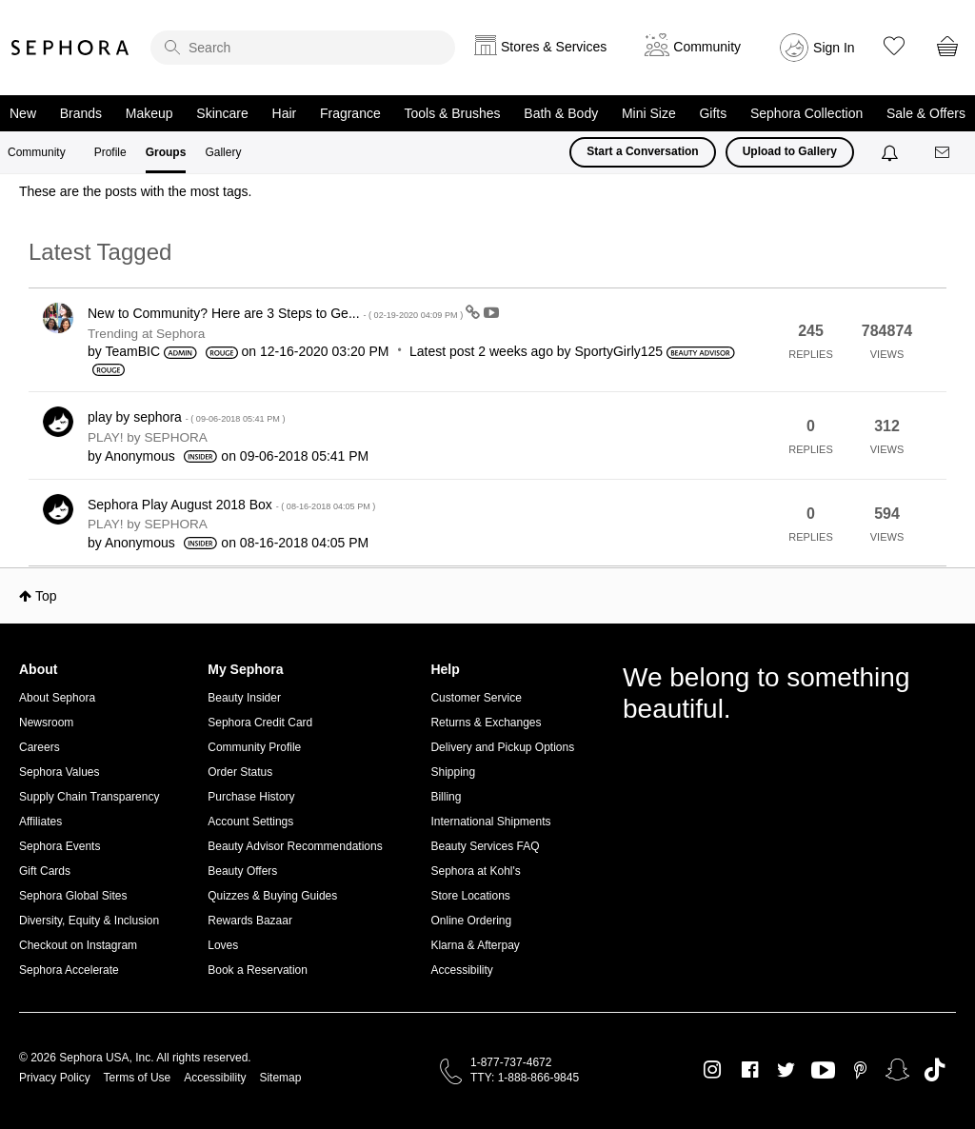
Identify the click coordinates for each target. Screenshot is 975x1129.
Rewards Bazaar (250, 920)
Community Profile (254, 747)
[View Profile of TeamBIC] (132, 351)
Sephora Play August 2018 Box (231, 504)
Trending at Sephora (146, 334)
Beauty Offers (242, 871)
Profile (110, 152)
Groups (166, 152)
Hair (284, 113)
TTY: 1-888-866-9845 (524, 1077)
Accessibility (461, 970)
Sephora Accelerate (69, 970)
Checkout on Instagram (78, 945)
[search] (302, 47)
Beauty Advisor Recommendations (295, 846)
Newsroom (46, 722)
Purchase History (251, 796)
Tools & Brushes (452, 113)
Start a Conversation (642, 151)
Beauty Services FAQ (484, 846)
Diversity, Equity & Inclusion (89, 920)
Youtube (823, 1071)
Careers (39, 747)
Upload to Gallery (790, 151)
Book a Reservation (258, 970)
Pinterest (860, 1070)
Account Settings (250, 821)
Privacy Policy (54, 1077)
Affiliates (40, 821)
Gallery (223, 152)
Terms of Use (137, 1077)
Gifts (712, 113)
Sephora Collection (806, 113)
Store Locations (469, 895)
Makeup (149, 113)
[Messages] (944, 153)
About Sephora (57, 697)
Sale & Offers (925, 113)
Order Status (240, 772)
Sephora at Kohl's (475, 871)
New (23, 113)
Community (37, 152)
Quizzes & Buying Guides (272, 895)
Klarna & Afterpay (474, 945)
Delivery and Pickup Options (502, 747)
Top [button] (46, 596)
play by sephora (186, 417)
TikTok (934, 1070)
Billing (445, 796)
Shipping (452, 772)
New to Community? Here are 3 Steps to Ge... (277, 313)
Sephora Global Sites (73, 895)
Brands (81, 113)
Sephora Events (59, 846)
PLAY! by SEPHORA (148, 437)
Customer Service (475, 697)
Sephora (70, 47)
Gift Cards (44, 871)
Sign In (834, 47)
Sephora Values (59, 772)
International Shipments (490, 821)
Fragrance (350, 113)
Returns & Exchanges (485, 722)
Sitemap (280, 1077)
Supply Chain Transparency (89, 796)
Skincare (222, 113)
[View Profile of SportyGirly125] (619, 351)
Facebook (750, 1070)
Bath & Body (561, 113)
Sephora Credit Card (260, 722)
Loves (223, 945)
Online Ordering (470, 920)
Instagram (713, 1070)
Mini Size (649, 113)
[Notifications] (891, 152)
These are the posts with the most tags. (135, 191)
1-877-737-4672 (510, 1062)
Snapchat (897, 1070)
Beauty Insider (244, 697)
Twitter (786, 1070)
